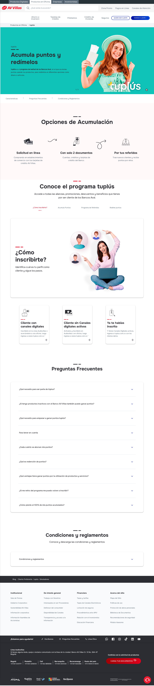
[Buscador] (28, 8)
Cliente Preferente (51, 580)
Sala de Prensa (16, 599)
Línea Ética (91, 640)
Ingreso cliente (139, 18)
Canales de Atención (142, 8)
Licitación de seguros (85, 608)
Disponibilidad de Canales (53, 613)
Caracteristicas (46, 98)
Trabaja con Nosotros (52, 599)
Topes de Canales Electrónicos (89, 603)
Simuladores (115, 580)
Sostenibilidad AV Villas (19, 608)
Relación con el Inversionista (88, 618)
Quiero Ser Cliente (120, 18)
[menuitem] (35, 18)
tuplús (79, 580)
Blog (12, 580)
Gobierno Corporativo (19, 603)
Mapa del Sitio (115, 599)
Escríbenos (47, 640)
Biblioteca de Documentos (120, 613)
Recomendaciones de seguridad (122, 618)
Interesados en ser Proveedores (56, 603)
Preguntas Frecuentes (72, 98)
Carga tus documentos (123, 661)
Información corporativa (20, 613)
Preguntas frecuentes (69, 640)
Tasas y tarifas (82, 599)
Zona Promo (107, 8)
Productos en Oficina (18, 25)
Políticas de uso (116, 603)
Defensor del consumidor (53, 608)
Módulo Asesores (116, 623)
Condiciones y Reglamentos (103, 98)
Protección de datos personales (122, 608)
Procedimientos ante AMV (87, 613)
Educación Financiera (85, 623)
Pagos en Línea (123, 8)
